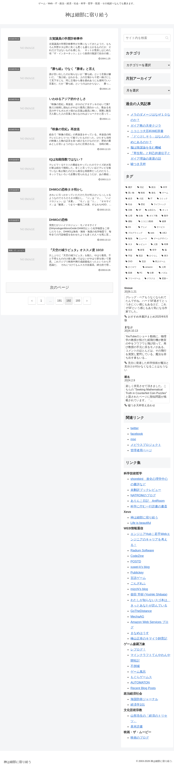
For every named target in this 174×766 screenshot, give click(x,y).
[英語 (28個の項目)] (140, 255)
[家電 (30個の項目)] (142, 250)
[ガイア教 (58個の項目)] (152, 215)
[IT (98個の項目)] (150, 198)
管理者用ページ (141, 450)
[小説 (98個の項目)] (140, 198)
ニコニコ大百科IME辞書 (146, 131)
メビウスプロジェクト (145, 445)
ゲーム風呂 (138, 671)
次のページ (59, 287)
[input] (147, 38)
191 (59, 300)
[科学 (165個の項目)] (164, 187)
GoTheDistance (141, 611)
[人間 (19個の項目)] (164, 267)
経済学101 (137, 704)
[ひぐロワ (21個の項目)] (132, 267)
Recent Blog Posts (143, 688)
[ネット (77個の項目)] (164, 210)
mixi (133, 439)
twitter (134, 428)
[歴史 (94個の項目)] (143, 204)
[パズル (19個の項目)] (163, 273)
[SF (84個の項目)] (139, 210)
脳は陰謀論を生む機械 (145, 147)
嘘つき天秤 (138, 164)
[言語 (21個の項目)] (144, 261)
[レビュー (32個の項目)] (142, 244)
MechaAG (137, 616)
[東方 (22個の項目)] (165, 255)
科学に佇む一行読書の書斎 (148, 506)
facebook (136, 434)
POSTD (135, 561)
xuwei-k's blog (140, 567)
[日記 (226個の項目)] (141, 187)
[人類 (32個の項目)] (154, 244)
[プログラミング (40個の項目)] (135, 233)
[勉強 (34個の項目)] (129, 238)
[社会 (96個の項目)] (130, 204)
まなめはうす (139, 633)
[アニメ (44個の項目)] (144, 227)
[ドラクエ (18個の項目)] (150, 278)
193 (78, 300)
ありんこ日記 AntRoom (147, 501)
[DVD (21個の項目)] (130, 261)
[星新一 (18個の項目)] (164, 278)
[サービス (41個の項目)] (161, 227)
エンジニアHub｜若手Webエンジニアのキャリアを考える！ (150, 539)
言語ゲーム (138, 578)
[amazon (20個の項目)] (149, 267)
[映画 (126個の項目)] (142, 192)
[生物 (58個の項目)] (140, 215)
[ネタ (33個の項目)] (129, 244)
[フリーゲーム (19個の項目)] (133, 278)
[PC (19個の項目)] (140, 273)
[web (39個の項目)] (152, 233)
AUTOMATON (140, 682)
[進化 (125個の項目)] (152, 192)
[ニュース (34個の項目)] (142, 238)
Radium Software (142, 550)
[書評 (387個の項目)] (129, 187)
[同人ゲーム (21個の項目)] (160, 261)
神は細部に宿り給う (144, 517)
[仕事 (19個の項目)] (151, 273)
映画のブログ (139, 737)
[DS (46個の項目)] (130, 227)
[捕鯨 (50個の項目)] (130, 221)
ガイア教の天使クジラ (145, 125)
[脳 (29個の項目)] (165, 250)
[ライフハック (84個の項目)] (160, 204)
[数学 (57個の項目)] (165, 215)
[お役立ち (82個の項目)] (151, 210)
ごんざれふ (138, 583)
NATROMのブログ (143, 495)
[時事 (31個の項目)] (165, 244)
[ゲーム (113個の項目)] (164, 192)
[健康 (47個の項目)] (164, 221)
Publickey (137, 572)
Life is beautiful (140, 523)
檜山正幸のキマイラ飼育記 (148, 638)
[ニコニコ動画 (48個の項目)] (147, 221)
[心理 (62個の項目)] (129, 215)
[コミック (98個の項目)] (162, 198)
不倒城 (135, 666)
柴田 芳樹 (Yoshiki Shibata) (148, 594)
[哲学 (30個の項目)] (154, 250)
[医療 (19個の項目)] (129, 273)
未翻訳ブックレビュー (145, 490)
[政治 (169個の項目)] (152, 187)
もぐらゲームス (141, 677)
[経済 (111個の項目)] (129, 198)
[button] (167, 38)
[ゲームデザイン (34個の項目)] (160, 238)
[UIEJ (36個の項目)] (164, 233)
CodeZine (137, 556)
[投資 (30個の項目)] (130, 250)
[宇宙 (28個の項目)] (129, 255)
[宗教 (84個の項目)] (129, 210)
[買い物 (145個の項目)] (130, 192)
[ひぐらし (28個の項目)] (152, 255)
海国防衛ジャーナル (144, 699)
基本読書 (136, 726)
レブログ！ (138, 649)
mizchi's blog (139, 589)
